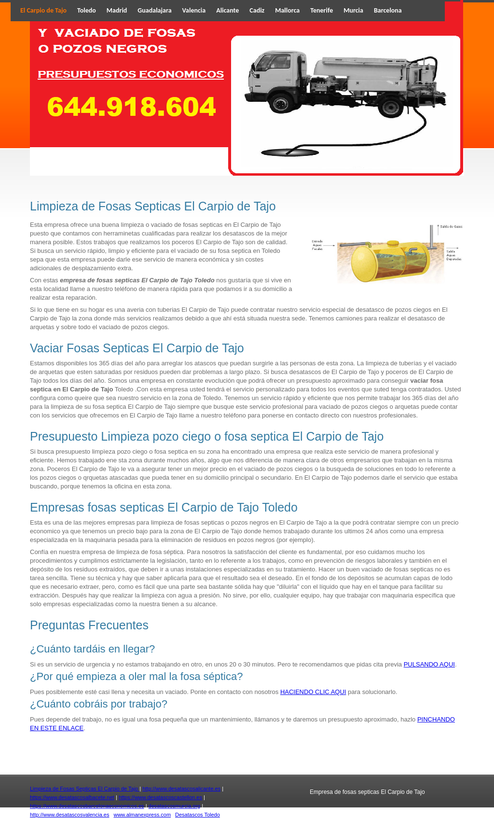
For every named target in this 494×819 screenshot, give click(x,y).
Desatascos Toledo (197, 815)
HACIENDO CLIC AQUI (313, 691)
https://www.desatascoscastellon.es (160, 797)
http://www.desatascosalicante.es (181, 788)
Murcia (353, 10)
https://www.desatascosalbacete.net (72, 797)
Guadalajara (154, 10)
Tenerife (321, 10)
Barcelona (388, 10)
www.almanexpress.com (142, 815)
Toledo (86, 10)
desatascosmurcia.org (175, 806)
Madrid (117, 10)
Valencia (194, 10)
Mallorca (287, 10)
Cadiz (256, 10)
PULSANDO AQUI (429, 664)
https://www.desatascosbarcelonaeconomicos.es (87, 806)
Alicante (227, 10)
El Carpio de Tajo (43, 10)
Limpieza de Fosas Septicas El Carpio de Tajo (84, 788)
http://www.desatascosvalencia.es (69, 815)
